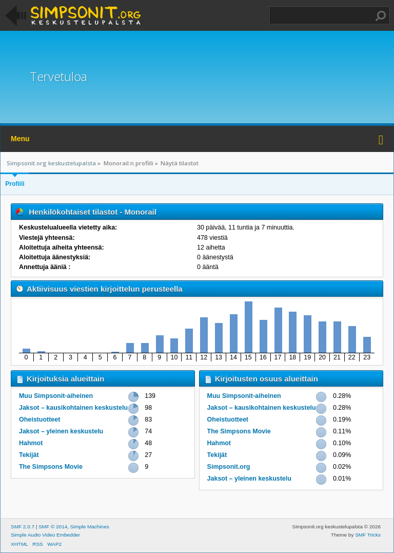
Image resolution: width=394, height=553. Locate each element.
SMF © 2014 (52, 526)
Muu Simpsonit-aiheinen (56, 395)
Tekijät (29, 455)
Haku (380, 16)
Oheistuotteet (39, 419)
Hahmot (31, 443)
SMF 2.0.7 (22, 526)
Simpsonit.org (228, 466)
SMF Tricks (368, 535)
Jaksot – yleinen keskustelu (61, 431)
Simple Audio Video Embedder (45, 535)
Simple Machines (89, 526)
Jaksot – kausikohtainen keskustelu (73, 407)
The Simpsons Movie (51, 466)
